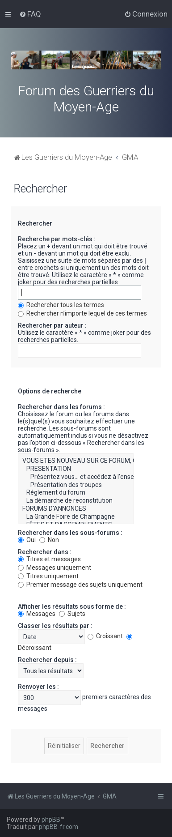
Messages (36, 613)
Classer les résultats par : (55, 625)
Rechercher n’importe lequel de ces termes (82, 313)
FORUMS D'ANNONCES (75, 509)
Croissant (105, 636)
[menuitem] (30, 14)
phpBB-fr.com (58, 826)
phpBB (51, 819)
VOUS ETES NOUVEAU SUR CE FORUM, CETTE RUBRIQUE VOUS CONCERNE (75, 461)
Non (49, 539)
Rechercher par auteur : (52, 325)
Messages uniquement (54, 567)
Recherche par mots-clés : (57, 239)
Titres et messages (49, 559)
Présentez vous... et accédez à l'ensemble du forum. (75, 477)
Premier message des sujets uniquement (80, 584)
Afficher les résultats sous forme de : (72, 606)
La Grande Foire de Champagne (75, 517)
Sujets (72, 613)
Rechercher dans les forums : (61, 406)
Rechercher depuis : (47, 659)
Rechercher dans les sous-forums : (70, 532)
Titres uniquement (48, 576)
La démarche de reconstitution (75, 501)
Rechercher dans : (44, 551)
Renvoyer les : (38, 686)
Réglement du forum (75, 493)
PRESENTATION (75, 469)
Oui (27, 539)
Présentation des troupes (75, 485)
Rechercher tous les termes (61, 304)
